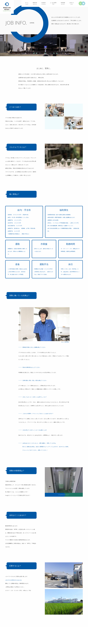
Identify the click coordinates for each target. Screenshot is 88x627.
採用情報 (63, 3)
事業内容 (35, 3)
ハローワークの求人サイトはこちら (14, 580)
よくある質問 (53, 3)
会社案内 (43, 3)
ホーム (26, 3)
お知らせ (71, 3)
